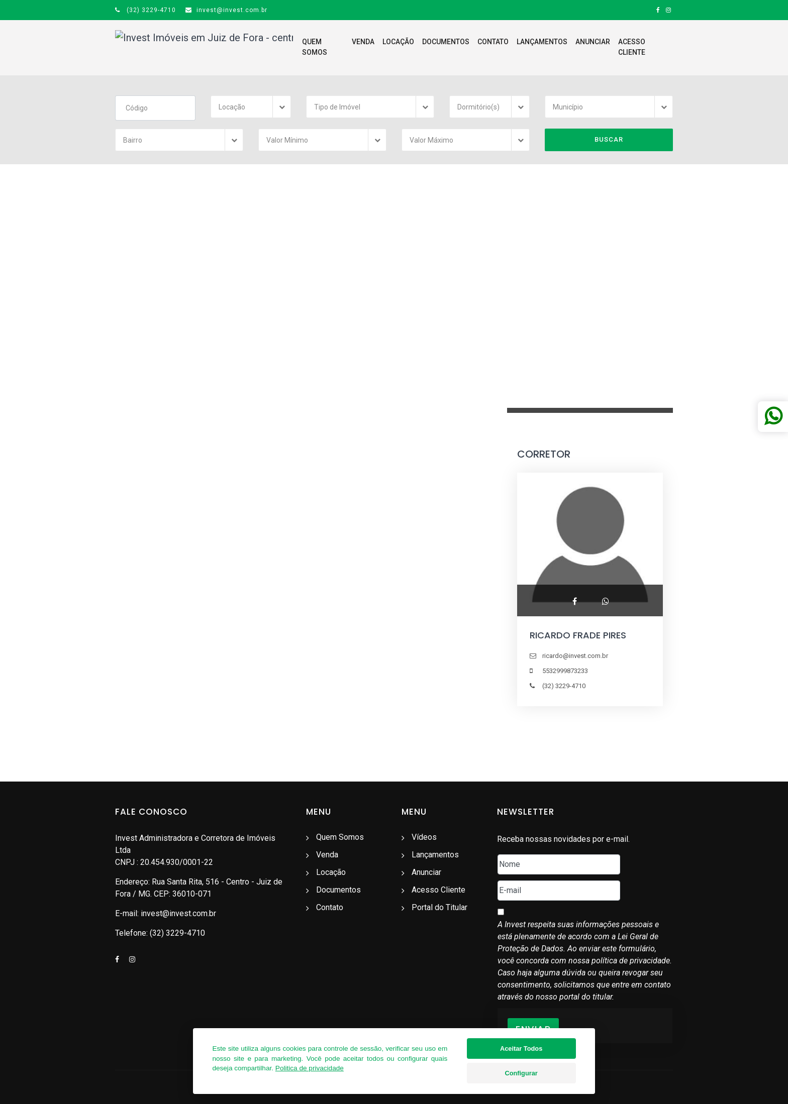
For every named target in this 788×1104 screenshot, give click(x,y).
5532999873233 (565, 671)
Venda (338, 47)
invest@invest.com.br (226, 10)
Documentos (421, 47)
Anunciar (568, 47)
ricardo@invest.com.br (575, 656)
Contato (468, 47)
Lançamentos (517, 47)
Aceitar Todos (521, 1048)
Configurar (521, 1073)
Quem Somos (296, 47)
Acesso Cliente (621, 47)
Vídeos (424, 837)
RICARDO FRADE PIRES (578, 635)
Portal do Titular (439, 907)
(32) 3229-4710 (145, 10)
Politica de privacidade (309, 1068)
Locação (373, 47)
